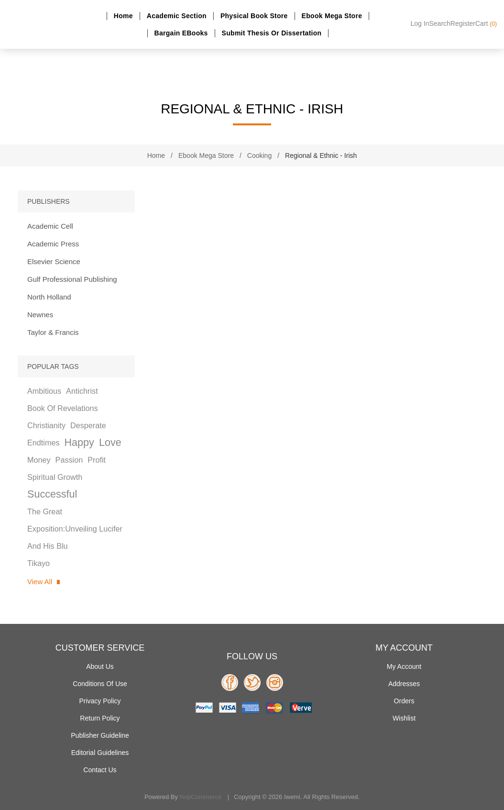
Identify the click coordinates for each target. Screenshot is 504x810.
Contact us (99, 770)
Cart (486, 23)
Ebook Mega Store (332, 16)
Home (123, 16)
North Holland (49, 297)
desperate (88, 425)
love (110, 442)
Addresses (404, 684)
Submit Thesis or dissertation (272, 33)
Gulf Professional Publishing (72, 279)
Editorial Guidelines (100, 752)
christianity (46, 425)
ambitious (44, 391)
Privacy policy (100, 701)
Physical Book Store (254, 16)
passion (69, 459)
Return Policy (100, 718)
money (39, 459)
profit (97, 459)
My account (404, 666)
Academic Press (53, 244)
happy (79, 442)
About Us (100, 666)
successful (52, 494)
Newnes (40, 315)
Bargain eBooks (181, 33)
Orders (404, 701)
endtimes (43, 442)
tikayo (38, 563)
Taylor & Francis (53, 332)
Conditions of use (100, 684)
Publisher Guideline (100, 735)
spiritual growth (54, 477)
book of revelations (62, 408)
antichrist (82, 391)
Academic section (177, 16)
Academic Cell (50, 226)
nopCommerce (200, 796)
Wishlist (404, 718)
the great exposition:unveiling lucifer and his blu (74, 528)
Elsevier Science (53, 261)
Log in (420, 23)
